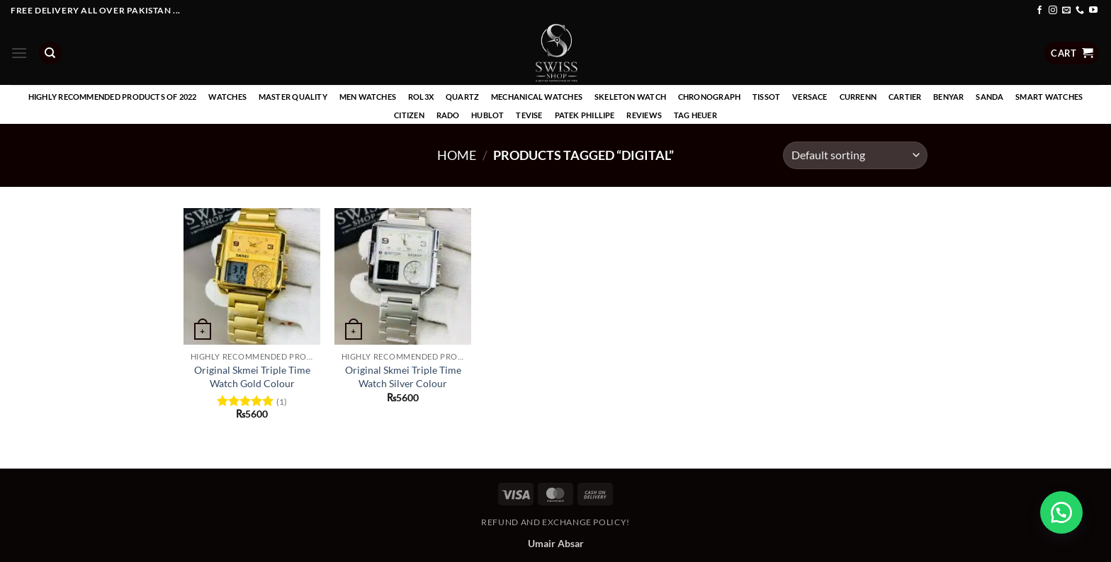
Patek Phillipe (585, 115)
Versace (810, 96)
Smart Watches (1049, 96)
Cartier (905, 96)
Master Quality (293, 96)
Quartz (462, 96)
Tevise (529, 115)
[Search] (50, 53)
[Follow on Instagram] (1053, 11)
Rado (448, 115)
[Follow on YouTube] (1093, 11)
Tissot (766, 96)
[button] (19, 52)
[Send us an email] (1066, 11)
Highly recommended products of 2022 (112, 96)
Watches (227, 96)
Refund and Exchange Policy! (555, 522)
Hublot (487, 115)
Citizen (409, 115)
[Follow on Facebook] (1039, 11)
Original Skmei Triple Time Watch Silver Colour (403, 376)
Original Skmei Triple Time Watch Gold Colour (252, 376)
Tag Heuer (695, 115)
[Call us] (1080, 11)
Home (456, 155)
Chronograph (709, 96)
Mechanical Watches (536, 96)
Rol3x (421, 96)
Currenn (858, 96)
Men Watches (367, 96)
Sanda (989, 96)
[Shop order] (855, 155)
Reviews (644, 115)
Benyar (948, 96)
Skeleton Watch (630, 96)
